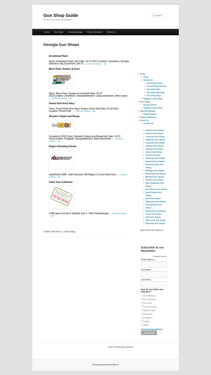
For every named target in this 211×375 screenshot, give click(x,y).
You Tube (148, 303)
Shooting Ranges (75, 32)
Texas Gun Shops (154, 214)
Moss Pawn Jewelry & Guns (64, 69)
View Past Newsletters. (152, 329)
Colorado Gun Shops (155, 143)
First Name (146, 270)
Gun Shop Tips (153, 89)
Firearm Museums (95, 32)
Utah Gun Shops (153, 217)
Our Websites (149, 296)
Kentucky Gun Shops (155, 158)
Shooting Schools (155, 83)
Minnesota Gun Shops (156, 174)
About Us (111, 32)
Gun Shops (58, 32)
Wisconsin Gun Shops (156, 220)
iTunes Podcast (150, 307)
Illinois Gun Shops (154, 152)
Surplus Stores (150, 105)
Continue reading (95, 64)
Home (46, 32)
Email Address (148, 259)
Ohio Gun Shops (153, 198)
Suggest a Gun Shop (152, 99)
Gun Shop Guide (60, 15)
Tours (146, 77)
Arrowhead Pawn (58, 56)
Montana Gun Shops (155, 177)
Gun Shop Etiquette (155, 92)
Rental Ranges (150, 114)
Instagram (148, 318)
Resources (148, 80)
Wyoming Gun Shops (155, 223)
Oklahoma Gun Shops (156, 201)
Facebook (148, 314)
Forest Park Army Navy (62, 103)
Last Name (146, 279)
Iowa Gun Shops (153, 155)
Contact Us (148, 123)
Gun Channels (150, 299)
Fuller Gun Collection (61, 182)
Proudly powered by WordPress (105, 365)
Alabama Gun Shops (155, 130)
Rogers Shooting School (62, 146)
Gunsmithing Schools (156, 86)
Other (146, 325)
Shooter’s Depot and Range (64, 116)
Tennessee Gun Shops (156, 211)
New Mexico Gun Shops (156, 189)
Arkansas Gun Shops (155, 137)
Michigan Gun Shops (155, 171)
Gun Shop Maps (154, 95)
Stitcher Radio (150, 310)
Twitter (146, 321)
